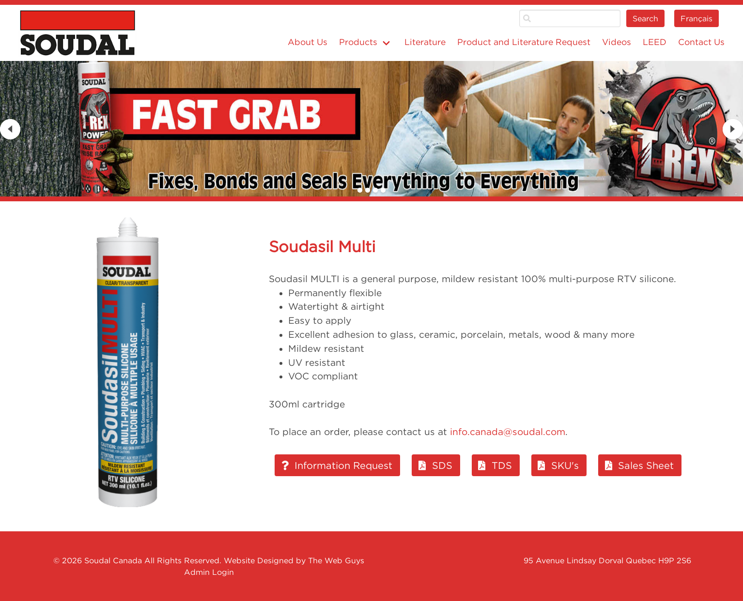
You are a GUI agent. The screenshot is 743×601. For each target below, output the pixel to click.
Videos (616, 41)
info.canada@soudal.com (507, 431)
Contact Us (701, 41)
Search (645, 18)
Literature (425, 41)
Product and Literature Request (523, 41)
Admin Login (209, 572)
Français (696, 18)
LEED (654, 41)
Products (358, 41)
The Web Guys (336, 560)
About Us (307, 41)
